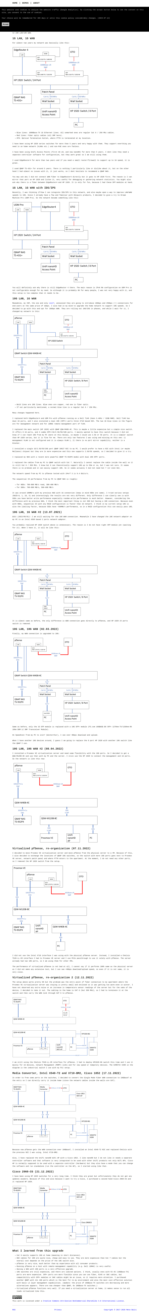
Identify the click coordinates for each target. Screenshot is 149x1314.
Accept (5, 24)
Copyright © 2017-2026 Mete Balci (120, 1307)
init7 (51, 303)
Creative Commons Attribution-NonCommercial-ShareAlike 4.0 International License (83, 1299)
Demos (25, 3)
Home (15, 3)
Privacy (58, 1307)
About (36, 3)
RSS (14, 1307)
